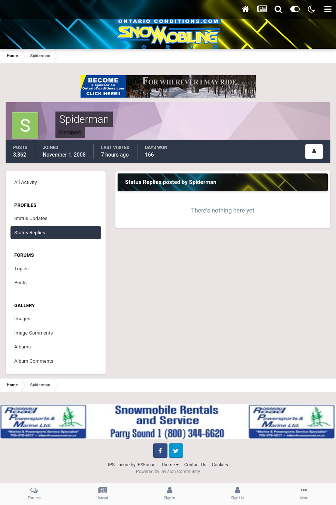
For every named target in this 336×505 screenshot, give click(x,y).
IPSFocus (145, 464)
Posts (20, 282)
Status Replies (29, 232)
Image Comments (33, 333)
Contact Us (195, 464)
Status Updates (30, 218)
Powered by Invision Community (168, 471)
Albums (22, 347)
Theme (170, 464)
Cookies (220, 464)
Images (22, 318)
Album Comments (33, 361)
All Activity (25, 182)
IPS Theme (119, 464)
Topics (21, 268)
